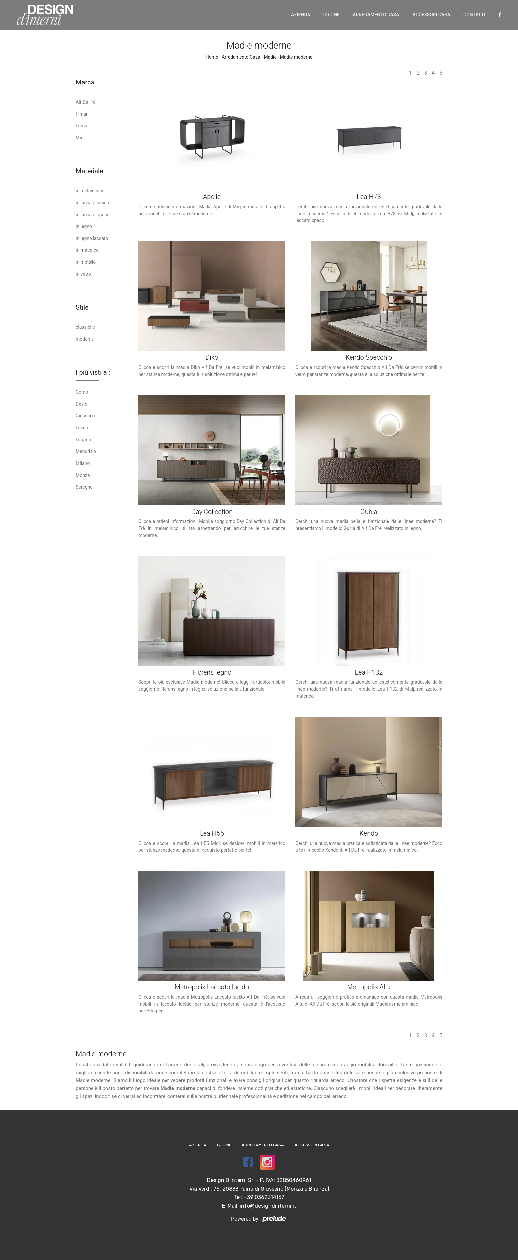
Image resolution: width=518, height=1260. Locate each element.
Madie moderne (296, 57)
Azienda (300, 14)
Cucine (331, 14)
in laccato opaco (93, 214)
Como (82, 392)
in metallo (86, 262)
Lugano (83, 439)
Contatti (474, 14)
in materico (87, 250)
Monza (83, 475)
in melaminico (90, 190)
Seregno (84, 487)
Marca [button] (85, 82)
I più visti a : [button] (93, 372)
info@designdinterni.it (268, 1206)
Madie (270, 57)
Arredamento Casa (376, 14)
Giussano (85, 415)
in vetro (83, 274)
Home (212, 57)
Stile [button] (82, 307)
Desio (81, 404)
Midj (80, 137)
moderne (85, 339)
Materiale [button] (89, 171)
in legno (84, 226)
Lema (81, 125)
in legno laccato (92, 238)
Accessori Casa (431, 14)
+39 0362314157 (263, 1197)
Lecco (82, 427)
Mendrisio (86, 451)
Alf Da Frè (86, 102)
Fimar (82, 113)
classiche (85, 327)
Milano (83, 463)
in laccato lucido (92, 202)
